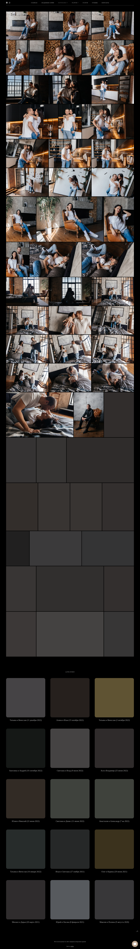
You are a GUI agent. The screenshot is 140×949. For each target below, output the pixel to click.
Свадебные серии (47, 2)
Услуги (85, 2)
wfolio (72, 947)
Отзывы (95, 2)
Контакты (105, 2)
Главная (34, 2)
